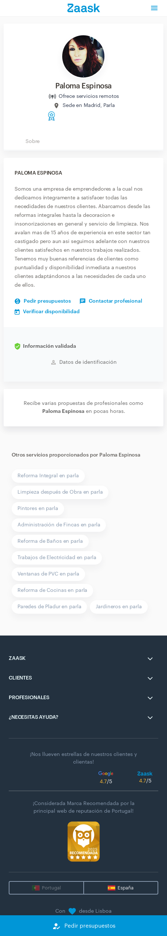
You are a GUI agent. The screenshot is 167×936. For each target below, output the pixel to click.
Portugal (51, 887)
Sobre (32, 141)
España (126, 887)
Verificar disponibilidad (47, 312)
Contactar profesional (111, 301)
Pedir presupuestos (43, 301)
